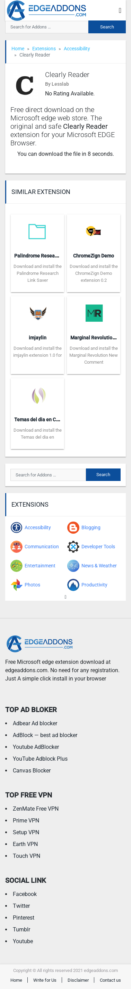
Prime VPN (26, 820)
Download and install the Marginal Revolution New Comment (93, 355)
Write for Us (44, 980)
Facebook (25, 894)
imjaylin (37, 337)
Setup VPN (26, 832)
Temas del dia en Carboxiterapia (50, 419)
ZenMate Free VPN (36, 808)
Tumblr (21, 929)
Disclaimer (78, 980)
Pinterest (23, 917)
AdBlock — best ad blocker (45, 735)
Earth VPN (25, 844)
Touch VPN (26, 856)
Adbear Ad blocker (35, 723)
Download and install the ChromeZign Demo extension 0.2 (94, 273)
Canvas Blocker (32, 770)
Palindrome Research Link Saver (50, 256)
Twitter (21, 906)
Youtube (23, 941)
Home (17, 48)
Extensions (44, 48)
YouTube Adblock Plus (40, 758)
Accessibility (77, 48)
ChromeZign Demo (93, 256)
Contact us (110, 980)
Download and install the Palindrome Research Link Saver (38, 273)
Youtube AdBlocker (36, 747)
